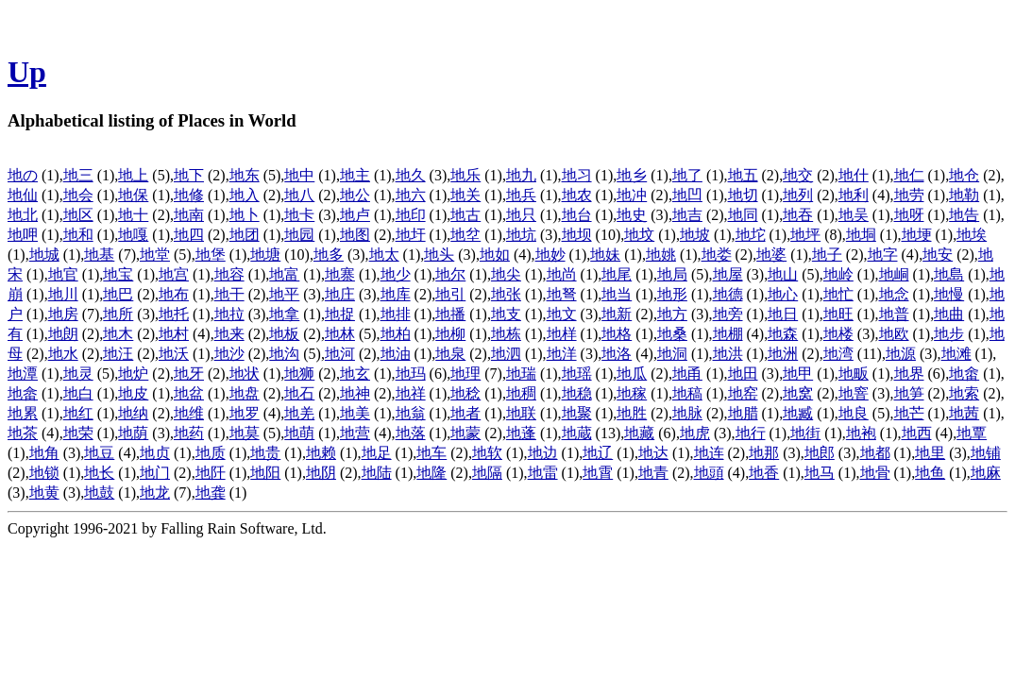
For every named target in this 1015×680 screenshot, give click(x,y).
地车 (431, 453)
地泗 (506, 354)
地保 (133, 195)
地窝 (798, 393)
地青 (653, 473)
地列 (798, 195)
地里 (930, 453)
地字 (883, 254)
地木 (118, 334)
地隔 (487, 473)
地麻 (986, 473)
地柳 (450, 334)
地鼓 (99, 492)
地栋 (506, 334)
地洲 (783, 354)
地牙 (189, 374)
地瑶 (577, 374)
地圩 (411, 235)
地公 (355, 195)
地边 (543, 453)
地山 (783, 274)
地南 (189, 215)
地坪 (805, 235)
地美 (355, 413)
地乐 (465, 175)
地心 (783, 294)
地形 (672, 294)
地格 (616, 334)
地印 (411, 215)
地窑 (743, 393)
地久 (411, 175)
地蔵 (577, 433)
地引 (450, 294)
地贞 (155, 453)
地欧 (894, 334)
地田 (743, 374)
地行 (751, 433)
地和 (78, 235)
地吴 (853, 215)
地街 (805, 433)
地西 (917, 433)
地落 (411, 433)
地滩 (956, 354)
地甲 (798, 374)
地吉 (687, 215)
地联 (521, 413)
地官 (63, 274)
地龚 (210, 492)
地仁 (909, 175)
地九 (521, 175)
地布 (174, 294)
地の (23, 175)
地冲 (632, 195)
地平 (284, 294)
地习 (577, 175)
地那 (764, 453)
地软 (487, 453)
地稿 (687, 393)
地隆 (431, 473)
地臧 (798, 413)
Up (27, 72)
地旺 (838, 314)
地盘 (244, 393)
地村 (174, 334)
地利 (853, 195)
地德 (728, 294)
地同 (743, 215)
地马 (819, 473)
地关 (465, 195)
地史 (632, 215)
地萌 (299, 433)
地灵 (78, 374)
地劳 (909, 195)
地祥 (411, 393)
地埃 (971, 235)
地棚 (728, 334)
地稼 (632, 393)
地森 (783, 334)
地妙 (550, 254)
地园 (299, 235)
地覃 (971, 433)
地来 (229, 334)
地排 (396, 314)
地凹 (687, 195)
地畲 (23, 393)
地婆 (771, 254)
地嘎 (133, 235)
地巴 (118, 294)
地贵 (265, 453)
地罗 (244, 413)
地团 (244, 235)
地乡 (632, 175)
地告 (964, 215)
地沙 (229, 354)
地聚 (577, 413)
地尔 (450, 274)
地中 (299, 175)
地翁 (411, 413)
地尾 (616, 274)
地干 (229, 294)
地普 (894, 314)
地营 (355, 433)
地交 (798, 175)
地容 (229, 274)
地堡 (210, 254)
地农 (577, 195)
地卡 (299, 215)
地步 (949, 334)
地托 (174, 314)
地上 (133, 175)
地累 (23, 413)
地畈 (853, 374)
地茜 (964, 413)
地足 (377, 453)
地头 (439, 254)
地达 (653, 453)
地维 (189, 413)
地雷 (543, 473)
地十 (133, 215)
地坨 (751, 235)
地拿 (284, 314)
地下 (189, 175)
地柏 (396, 334)
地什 (853, 175)
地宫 (174, 274)
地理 (465, 374)
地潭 (23, 374)
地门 (155, 473)
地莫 (244, 433)
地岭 (838, 274)
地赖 (321, 453)
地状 (244, 374)
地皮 (133, 393)
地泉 (450, 354)
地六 (411, 195)
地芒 (909, 413)
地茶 (23, 433)
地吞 (798, 215)
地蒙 (465, 433)
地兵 (521, 195)
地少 (396, 274)
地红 (78, 413)
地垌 (861, 235)
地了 (687, 175)
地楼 (838, 334)
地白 (78, 393)
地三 (78, 175)
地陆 (377, 473)
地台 (577, 215)
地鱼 (930, 473)
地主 (355, 175)
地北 (23, 215)
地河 (340, 354)
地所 (118, 314)
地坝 (577, 235)
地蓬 (521, 433)
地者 (465, 413)
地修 (189, 195)
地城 (44, 254)
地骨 (875, 473)
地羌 (299, 413)
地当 (616, 294)
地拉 (229, 314)
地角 (44, 453)
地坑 (521, 235)
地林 (340, 334)
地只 (521, 215)
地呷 (23, 235)
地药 (189, 433)
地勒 (964, 195)
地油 (396, 354)
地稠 (521, 393)
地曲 (949, 314)
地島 (949, 274)
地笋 (909, 393)
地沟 (284, 354)
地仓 (964, 175)
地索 (964, 393)
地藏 (639, 433)
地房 (63, 314)
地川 (63, 294)
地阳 (265, 473)
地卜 (244, 215)
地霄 (598, 473)
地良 (853, 413)
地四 (189, 235)
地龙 (155, 492)
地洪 (728, 354)
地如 (495, 254)
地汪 (118, 354)
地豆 (99, 453)
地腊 (743, 413)
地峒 (894, 274)
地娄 (717, 254)
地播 (450, 314)
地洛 (616, 354)
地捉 (340, 314)
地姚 (661, 254)
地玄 (355, 374)
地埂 (917, 235)
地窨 (853, 393)
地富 (284, 274)
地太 (384, 254)
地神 (355, 393)
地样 (562, 334)
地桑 (672, 334)
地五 (743, 175)
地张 (506, 294)
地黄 (44, 492)
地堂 (155, 254)
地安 (937, 254)
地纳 (133, 413)
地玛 (411, 374)
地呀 (909, 215)
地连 (709, 453)
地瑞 (521, 374)
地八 (299, 195)
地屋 (728, 274)
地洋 (562, 354)
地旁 (728, 314)
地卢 (355, 215)
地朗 (63, 334)
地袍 (861, 433)
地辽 (598, 453)
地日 (783, 314)
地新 (616, 314)
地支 (506, 314)
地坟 (639, 235)
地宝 (118, 274)
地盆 (189, 393)
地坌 (465, 235)
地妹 (605, 254)
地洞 (672, 354)
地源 (901, 354)
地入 (244, 195)
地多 (328, 254)
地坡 (695, 235)
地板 (284, 334)
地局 (672, 274)
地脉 (687, 413)
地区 (78, 215)
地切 (743, 195)
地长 (99, 473)
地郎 (819, 453)
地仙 (23, 195)
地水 (63, 354)
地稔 (465, 393)
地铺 (986, 453)
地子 (827, 254)
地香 (764, 473)
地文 (562, 314)
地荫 (133, 433)
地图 (355, 235)
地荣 (78, 433)
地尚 (562, 274)
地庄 (340, 294)
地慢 (949, 294)
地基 (99, 254)
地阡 (210, 473)
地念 (894, 294)
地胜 (632, 413)
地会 (78, 195)
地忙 (838, 294)
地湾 (838, 354)
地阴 (321, 473)
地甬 (687, 374)
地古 (465, 215)
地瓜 (632, 374)
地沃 (174, 354)
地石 (299, 393)
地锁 (44, 473)
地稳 (577, 393)
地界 (909, 374)
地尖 (506, 274)
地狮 (299, 374)
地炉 (133, 374)
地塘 (265, 254)
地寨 (340, 274)
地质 (210, 453)
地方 (672, 314)
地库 (396, 294)
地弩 (562, 294)
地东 (244, 175)
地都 (875, 453)
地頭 (709, 473)
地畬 (964, 374)
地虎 (695, 433)
